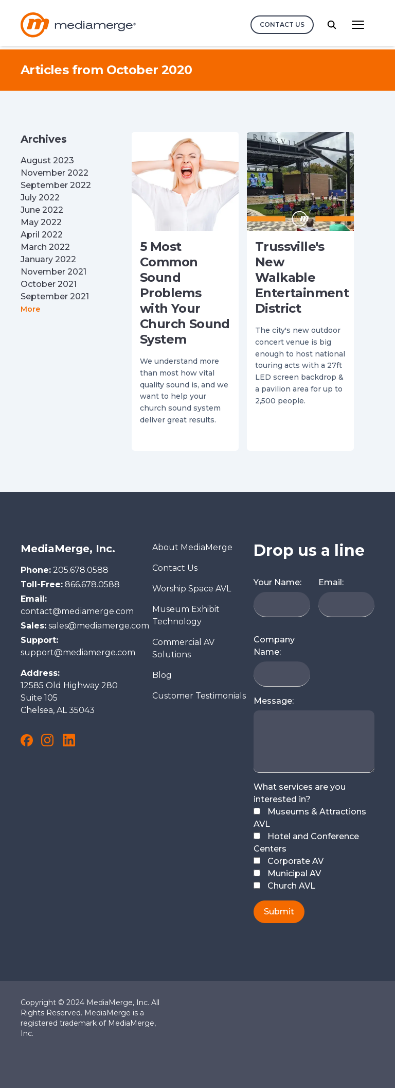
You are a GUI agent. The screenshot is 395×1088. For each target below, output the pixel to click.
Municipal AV (287, 873)
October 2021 (49, 284)
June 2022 (42, 210)
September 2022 (56, 185)
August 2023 (47, 160)
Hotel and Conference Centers (306, 842)
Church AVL (284, 886)
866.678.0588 (92, 584)
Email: (331, 582)
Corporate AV (289, 861)
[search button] (331, 24)
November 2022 (54, 173)
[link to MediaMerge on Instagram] (47, 740)
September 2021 (55, 296)
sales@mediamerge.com (98, 626)
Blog (162, 675)
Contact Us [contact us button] (282, 24)
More (30, 309)
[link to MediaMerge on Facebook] (27, 740)
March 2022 (45, 247)
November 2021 (53, 272)
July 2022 (40, 197)
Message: (274, 701)
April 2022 (42, 235)
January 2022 (48, 259)
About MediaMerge (192, 547)
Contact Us (175, 568)
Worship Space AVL (191, 588)
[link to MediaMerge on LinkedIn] (69, 740)
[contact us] (282, 24)
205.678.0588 (81, 570)
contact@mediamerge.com (77, 611)
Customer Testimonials (199, 696)
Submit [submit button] (279, 911)
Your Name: (277, 582)
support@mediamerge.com (78, 652)
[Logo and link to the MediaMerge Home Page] (78, 25)
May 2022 (41, 222)
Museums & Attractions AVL (310, 818)
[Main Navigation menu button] (358, 24)
